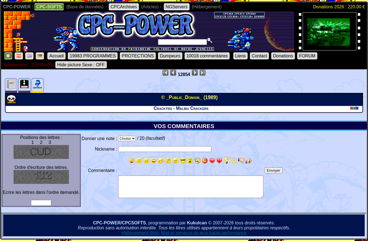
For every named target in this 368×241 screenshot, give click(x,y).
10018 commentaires (207, 56)
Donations (283, 56)
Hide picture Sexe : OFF (81, 64)
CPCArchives (124, 6)
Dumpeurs (170, 56)
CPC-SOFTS (49, 6)
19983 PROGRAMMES (93, 56)
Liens (240, 56)
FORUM (307, 56)
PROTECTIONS (138, 56)
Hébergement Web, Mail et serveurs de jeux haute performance (184, 232)
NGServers (177, 6)
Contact (259, 56)
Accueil (56, 56)
